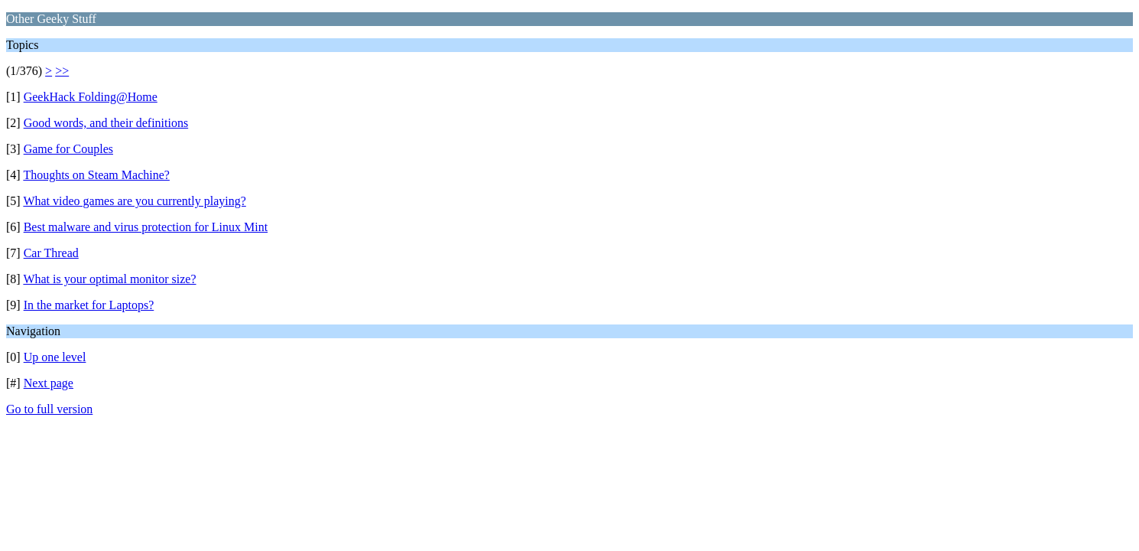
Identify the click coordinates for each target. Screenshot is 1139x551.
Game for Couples (68, 148)
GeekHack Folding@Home (90, 96)
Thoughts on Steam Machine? (96, 174)
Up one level (55, 357)
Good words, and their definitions (106, 122)
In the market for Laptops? (89, 304)
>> (62, 70)
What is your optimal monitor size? (109, 278)
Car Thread (51, 252)
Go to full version (49, 409)
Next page (48, 383)
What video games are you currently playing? (134, 200)
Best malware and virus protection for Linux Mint (146, 226)
